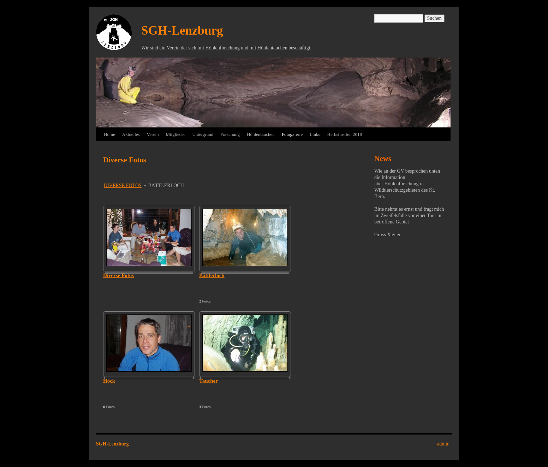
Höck (109, 381)
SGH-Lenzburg (182, 30)
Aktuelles (131, 134)
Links (315, 134)
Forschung (230, 134)
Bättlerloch (212, 275)
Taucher (208, 381)
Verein (153, 134)
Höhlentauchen (261, 134)
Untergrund (202, 134)
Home (109, 134)
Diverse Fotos (123, 185)
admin (443, 444)
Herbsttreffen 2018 (344, 134)
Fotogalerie (292, 134)
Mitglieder (175, 134)
